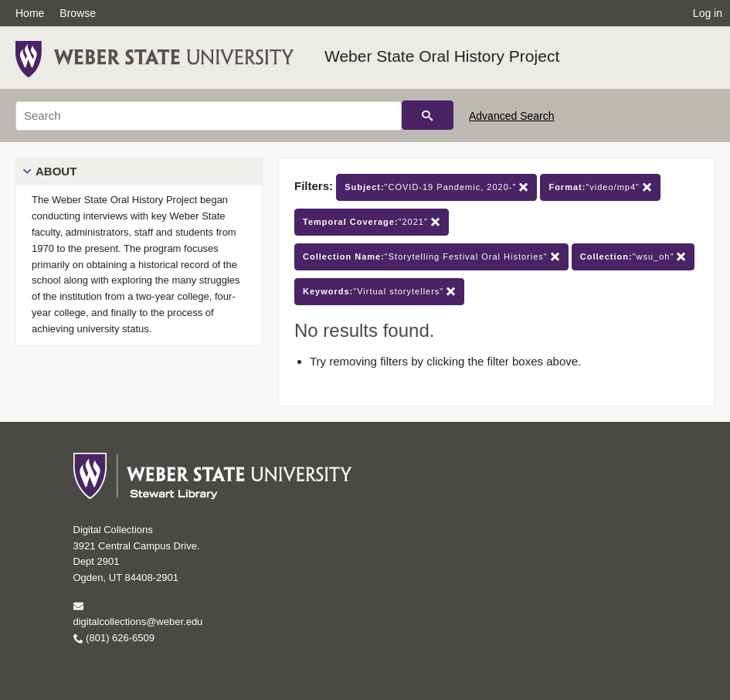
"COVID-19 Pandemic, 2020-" (436, 187)
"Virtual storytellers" (379, 292)
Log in (707, 13)
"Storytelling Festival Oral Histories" (431, 257)
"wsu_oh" (633, 257)
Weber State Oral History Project (441, 56)
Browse (77, 13)
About (56, 171)
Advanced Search (512, 116)
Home (29, 13)
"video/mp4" (600, 187)
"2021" (371, 222)
